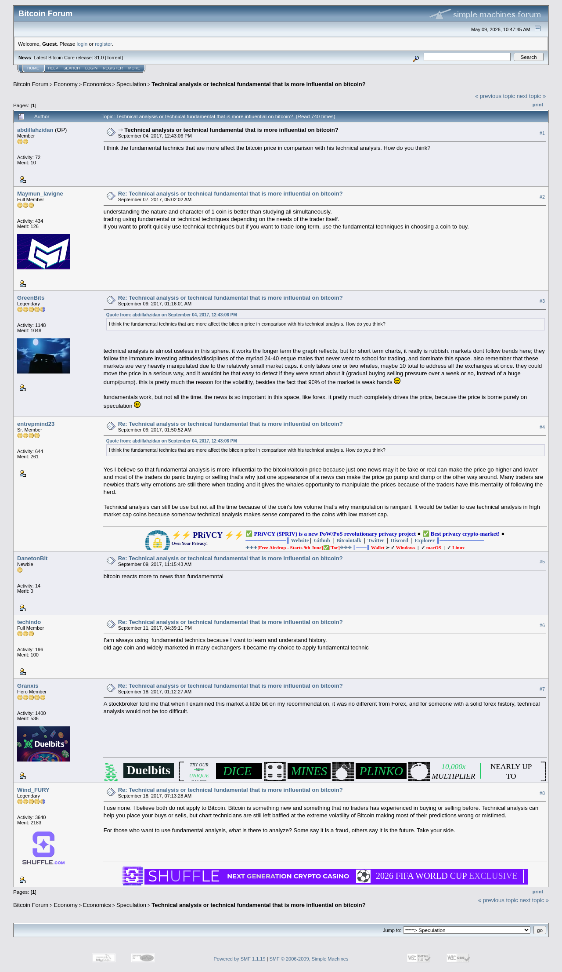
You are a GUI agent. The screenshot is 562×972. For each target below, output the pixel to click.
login (82, 44)
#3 (542, 301)
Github (322, 540)
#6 (542, 625)
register (103, 44)
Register (113, 68)
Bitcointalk (348, 540)
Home (33, 68)
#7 (542, 689)
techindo (29, 622)
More (134, 68)
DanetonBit (32, 558)
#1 (542, 133)
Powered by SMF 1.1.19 (240, 958)
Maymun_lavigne (40, 193)
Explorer (424, 540)
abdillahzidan (35, 130)
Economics (97, 84)
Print (538, 104)
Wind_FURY (33, 790)
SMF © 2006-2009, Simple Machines (309, 958)
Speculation (131, 84)
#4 (542, 427)
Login (91, 68)
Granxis (27, 685)
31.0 (99, 57)
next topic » (531, 96)
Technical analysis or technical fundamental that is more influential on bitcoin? (258, 84)
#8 (542, 793)
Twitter (375, 540)
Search (72, 68)
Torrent (114, 57)
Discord (399, 540)
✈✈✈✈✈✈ (298, 547)
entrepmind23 (35, 424)
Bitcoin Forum (30, 84)
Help (53, 68)
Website (300, 540)
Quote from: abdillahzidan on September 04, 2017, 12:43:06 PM (171, 314)
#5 (542, 561)
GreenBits (30, 297)
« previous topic (495, 96)
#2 (542, 196)
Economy (66, 84)
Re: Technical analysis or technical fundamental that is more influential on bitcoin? (230, 193)
